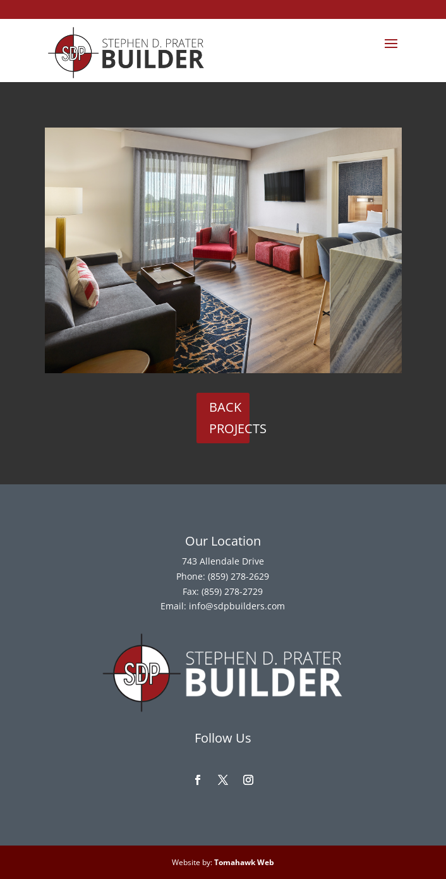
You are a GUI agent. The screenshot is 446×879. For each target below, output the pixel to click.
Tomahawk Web (244, 862)
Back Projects (229, 417)
